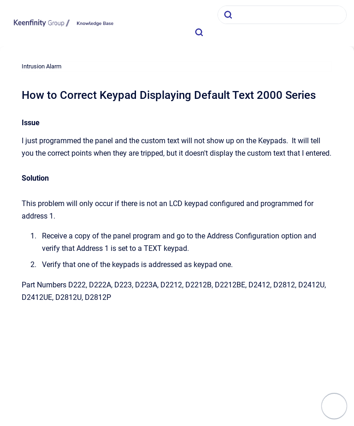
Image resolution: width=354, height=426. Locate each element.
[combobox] (282, 15)
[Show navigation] (334, 406)
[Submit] (228, 14)
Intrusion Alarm (41, 66)
